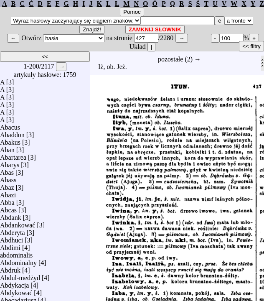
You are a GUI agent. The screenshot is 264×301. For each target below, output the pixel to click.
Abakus (10, 140)
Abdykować (16, 290)
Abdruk (10, 268)
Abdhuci (11, 238)
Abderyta (12, 230)
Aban (7, 147)
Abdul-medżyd (20, 275)
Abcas (8, 208)
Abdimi (10, 245)
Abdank (10, 215)
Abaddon (12, 132)
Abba (7, 200)
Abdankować (17, 223)
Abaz (7, 185)
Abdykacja (14, 283)
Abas (7, 170)
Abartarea (13, 155)
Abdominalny (18, 260)
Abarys (9, 162)
